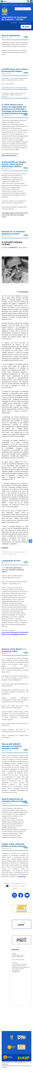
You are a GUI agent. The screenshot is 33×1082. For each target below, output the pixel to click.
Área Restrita (13, 23)
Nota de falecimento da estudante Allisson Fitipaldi (13, 809)
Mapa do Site (22, 5)
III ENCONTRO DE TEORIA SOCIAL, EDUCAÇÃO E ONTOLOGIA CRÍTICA (15, 170)
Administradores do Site (25, 23)
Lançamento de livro (12, 568)
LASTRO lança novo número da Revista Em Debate (13, 71)
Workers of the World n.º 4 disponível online (15, 657)
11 (12, 897)
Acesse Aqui (22, 887)
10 (9, 897)
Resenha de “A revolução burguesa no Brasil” (14, 239)
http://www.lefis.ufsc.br (9, 161)
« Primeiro (13, 894)
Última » (15, 899)
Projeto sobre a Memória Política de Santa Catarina (15, 856)
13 (18, 897)
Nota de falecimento (12, 35)
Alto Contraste (14, 5)
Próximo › (23, 897)
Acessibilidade (5, 5)
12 (15, 897)
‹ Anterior (18, 894)
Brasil (5, 1)
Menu (26, 27)
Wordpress (5, 1075)
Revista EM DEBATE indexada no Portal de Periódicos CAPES (13, 754)
